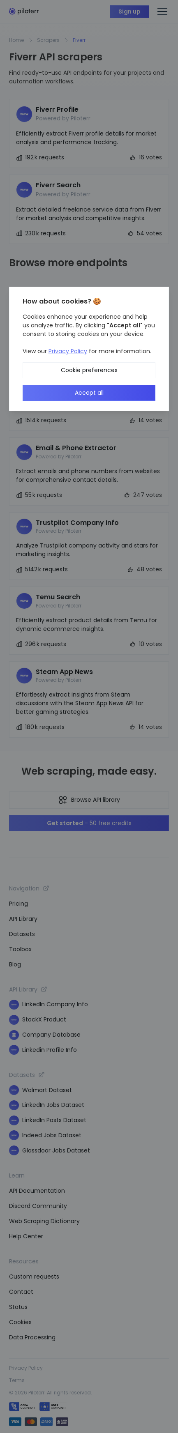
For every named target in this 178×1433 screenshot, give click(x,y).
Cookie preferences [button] (89, 370)
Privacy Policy (68, 351)
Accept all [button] (89, 393)
